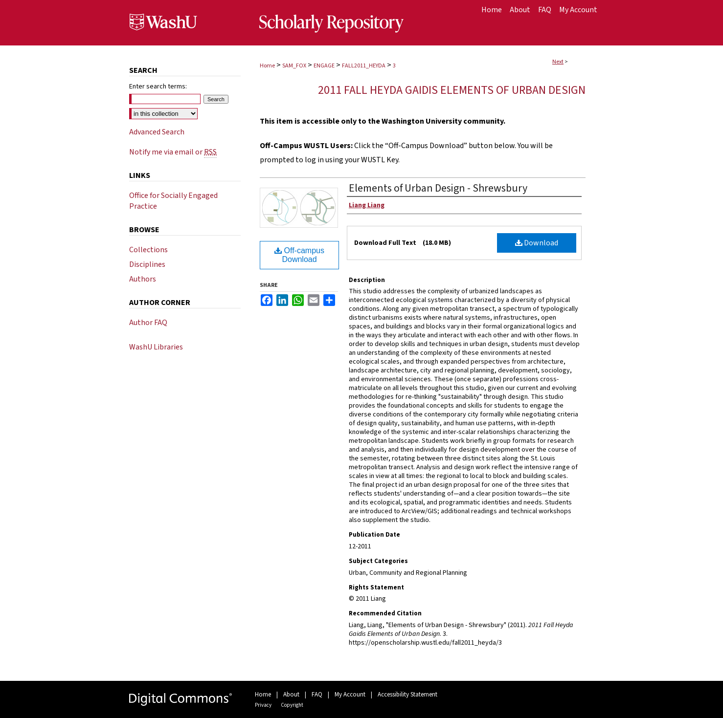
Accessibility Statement (407, 694)
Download (536, 243)
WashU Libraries (156, 347)
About (291, 694)
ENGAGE (324, 66)
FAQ (317, 694)
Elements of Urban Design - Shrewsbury (438, 188)
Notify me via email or (173, 152)
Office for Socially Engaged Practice (173, 201)
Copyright (292, 705)
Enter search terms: (158, 86)
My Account (350, 694)
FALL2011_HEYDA (363, 66)
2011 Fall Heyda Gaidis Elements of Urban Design (452, 90)
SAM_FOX (294, 66)
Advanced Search (156, 132)
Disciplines (147, 264)
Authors (142, 279)
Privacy (263, 705)
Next (558, 62)
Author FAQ (148, 322)
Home (267, 66)
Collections (148, 249)
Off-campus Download (299, 254)
